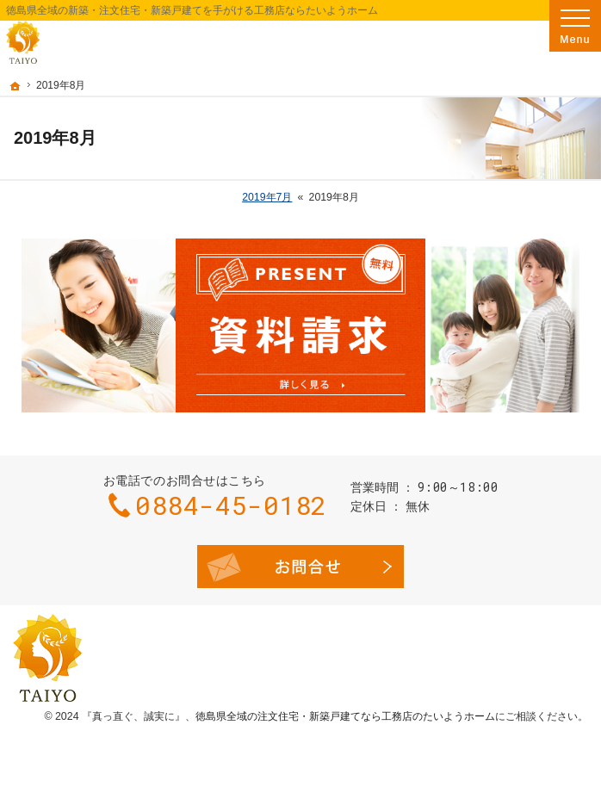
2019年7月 (267, 197)
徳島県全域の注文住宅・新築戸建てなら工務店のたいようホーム (345, 716)
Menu (575, 26)
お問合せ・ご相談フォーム (300, 566)
